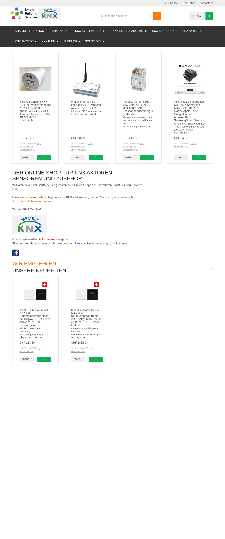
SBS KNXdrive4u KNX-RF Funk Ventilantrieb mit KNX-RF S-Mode (35, 104)
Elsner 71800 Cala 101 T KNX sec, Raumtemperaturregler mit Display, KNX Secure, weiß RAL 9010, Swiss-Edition (86, 317)
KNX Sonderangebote (130, 30)
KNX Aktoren (193, 30)
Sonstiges (94, 41)
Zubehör (71, 41)
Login (66, 243)
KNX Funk (49, 41)
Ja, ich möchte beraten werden (31, 201)
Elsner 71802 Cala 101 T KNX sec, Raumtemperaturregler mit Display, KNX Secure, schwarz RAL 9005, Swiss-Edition (35, 317)
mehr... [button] (26, 157)
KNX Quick (61, 30)
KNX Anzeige (25, 41)
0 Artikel (197, 16)
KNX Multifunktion (31, 30)
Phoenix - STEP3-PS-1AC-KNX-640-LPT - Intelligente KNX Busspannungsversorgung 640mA (138, 108)
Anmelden (207, 3)
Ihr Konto (189, 3)
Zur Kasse (171, 3)
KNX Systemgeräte (91, 30)
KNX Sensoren (164, 30)
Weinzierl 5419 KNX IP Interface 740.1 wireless (86, 103)
